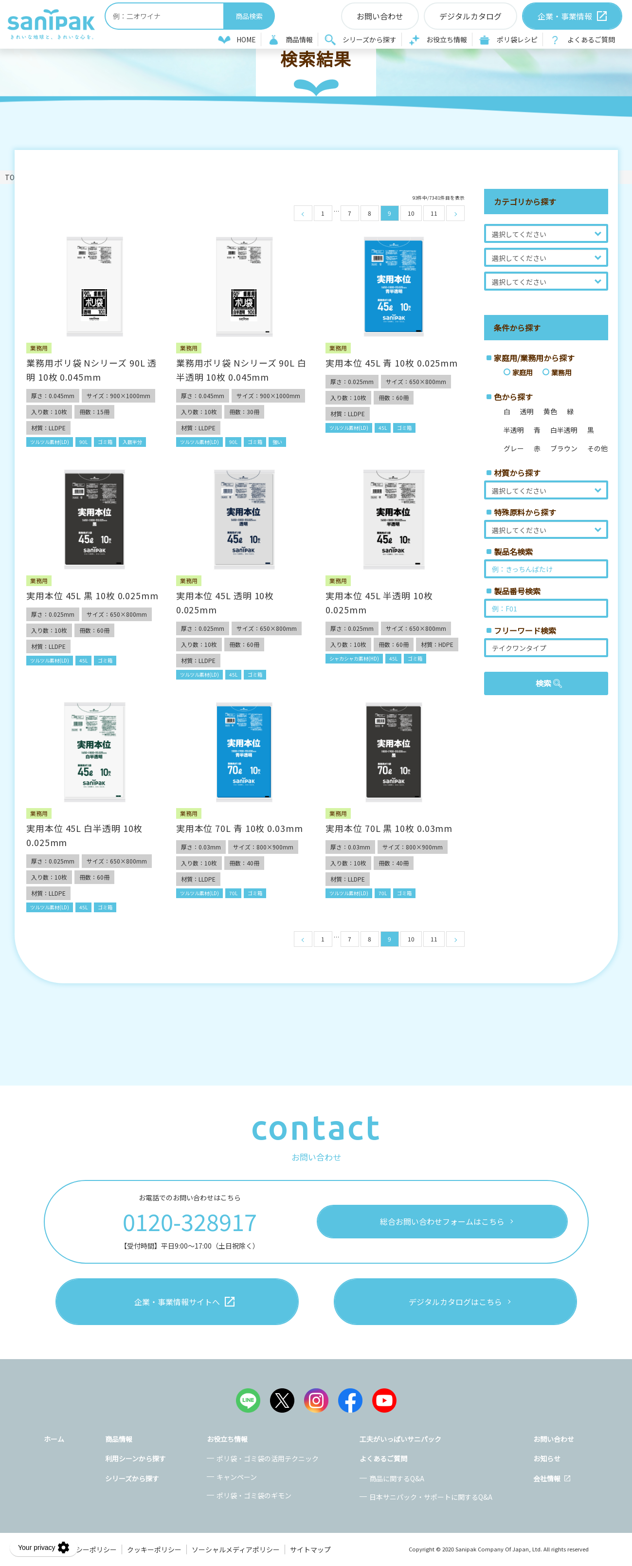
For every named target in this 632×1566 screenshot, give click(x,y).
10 (411, 213)
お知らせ (546, 1458)
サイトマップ (310, 1549)
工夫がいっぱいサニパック (400, 1439)
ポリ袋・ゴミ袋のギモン (254, 1495)
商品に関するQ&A (396, 1478)
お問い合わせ (553, 1439)
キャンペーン (237, 1477)
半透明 (514, 430)
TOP (12, 177)
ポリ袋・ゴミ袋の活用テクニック (268, 1458)
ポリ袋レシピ (517, 39)
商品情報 (299, 39)
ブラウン (564, 448)
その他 (597, 448)
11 (434, 213)
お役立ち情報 (446, 39)
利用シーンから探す (135, 1458)
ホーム (54, 1439)
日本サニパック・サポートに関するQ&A (430, 1497)
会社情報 (546, 1478)
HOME (246, 39)
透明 (527, 411)
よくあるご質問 (591, 39)
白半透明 (564, 430)
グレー (514, 448)
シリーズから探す (370, 39)
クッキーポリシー (154, 1549)
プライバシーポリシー (83, 1549)
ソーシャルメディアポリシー (236, 1549)
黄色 (550, 411)
